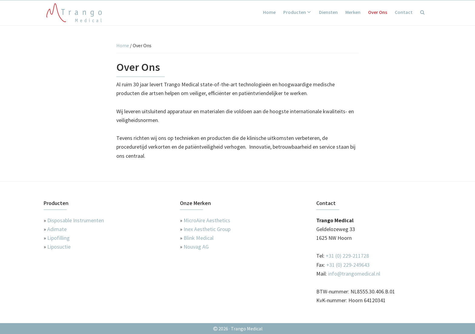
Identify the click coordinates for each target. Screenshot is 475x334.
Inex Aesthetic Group (207, 229)
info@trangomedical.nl (354, 273)
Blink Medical (199, 237)
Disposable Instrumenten (75, 220)
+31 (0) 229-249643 (348, 264)
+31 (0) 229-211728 (347, 255)
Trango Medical (74, 12)
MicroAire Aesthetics (207, 220)
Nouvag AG (196, 246)
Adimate (57, 229)
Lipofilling (58, 237)
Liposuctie (59, 246)
